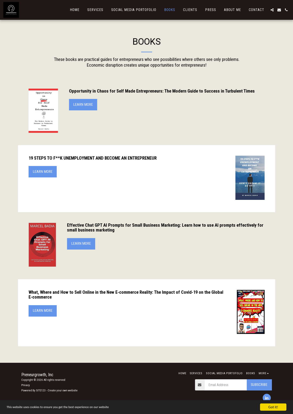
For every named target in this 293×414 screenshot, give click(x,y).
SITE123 (41, 390)
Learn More (83, 104)
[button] (272, 10)
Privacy (25, 385)
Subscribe (259, 385)
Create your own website (63, 390)
